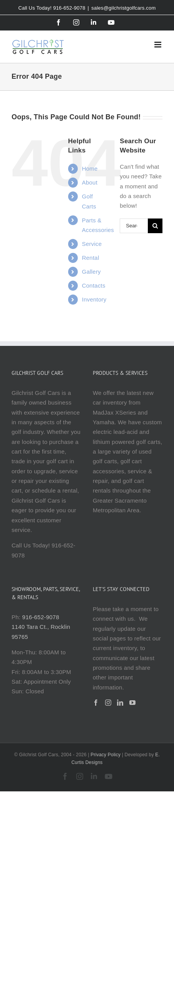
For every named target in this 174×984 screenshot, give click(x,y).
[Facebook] (96, 702)
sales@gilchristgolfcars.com (123, 8)
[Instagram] (108, 702)
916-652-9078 (40, 617)
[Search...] (134, 225)
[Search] (155, 225)
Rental (90, 257)
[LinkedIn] (120, 702)
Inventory (94, 299)
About (89, 182)
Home (90, 168)
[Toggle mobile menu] (158, 45)
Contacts (93, 285)
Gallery (91, 271)
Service (92, 243)
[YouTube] (132, 702)
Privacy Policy (105, 754)
